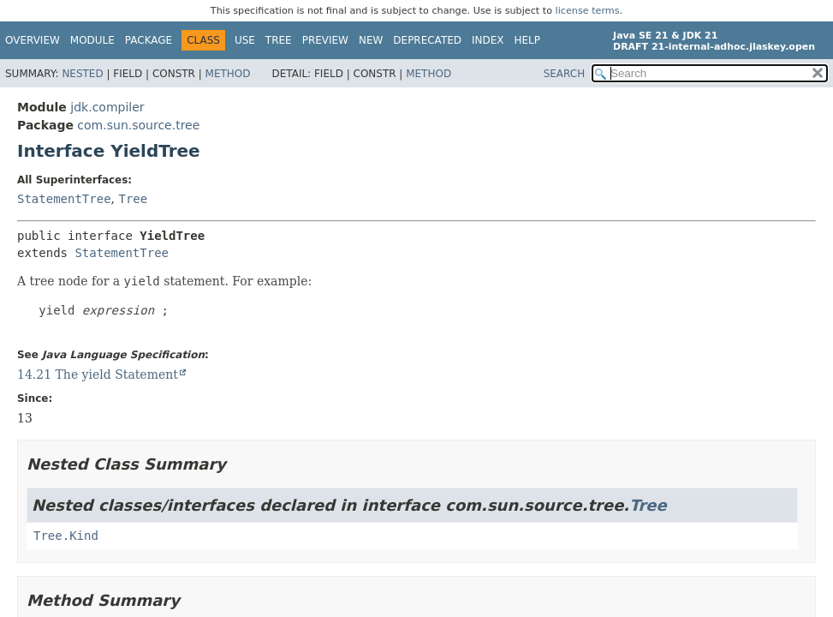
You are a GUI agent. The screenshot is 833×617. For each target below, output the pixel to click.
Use (245, 40)
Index (488, 40)
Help (528, 40)
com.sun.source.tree (138, 125)
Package (148, 40)
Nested (82, 74)
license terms (588, 10)
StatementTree (64, 199)
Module (92, 40)
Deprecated (427, 40)
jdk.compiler (107, 107)
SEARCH (565, 74)
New (371, 40)
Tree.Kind (65, 535)
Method (228, 74)
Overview (32, 40)
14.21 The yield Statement (97, 374)
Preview (325, 40)
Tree (278, 40)
